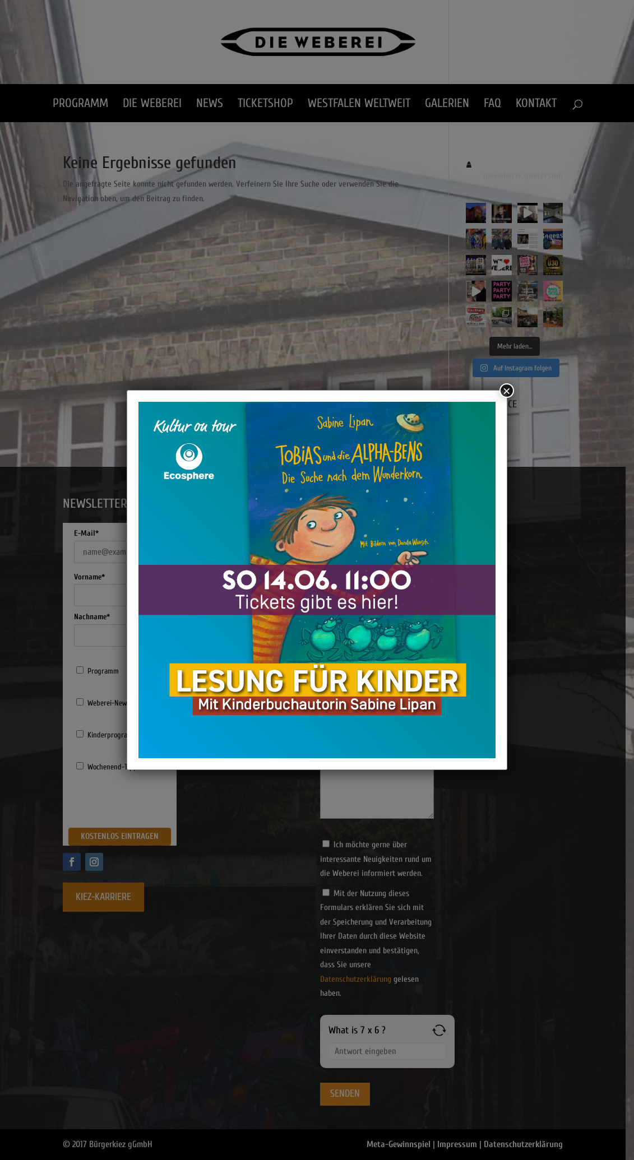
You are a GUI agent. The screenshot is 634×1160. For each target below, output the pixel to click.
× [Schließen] (507, 390)
